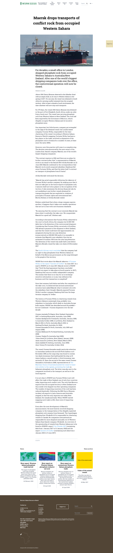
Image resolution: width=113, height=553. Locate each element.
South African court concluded (50, 250)
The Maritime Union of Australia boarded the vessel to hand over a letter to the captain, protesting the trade (55, 365)
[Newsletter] (80, 513)
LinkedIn (40, 514)
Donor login (76, 3)
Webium (36, 547)
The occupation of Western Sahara (42, 3)
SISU (25, 547)
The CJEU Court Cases (26, 520)
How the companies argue (27, 519)
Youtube (40, 511)
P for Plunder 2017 (59, 426)
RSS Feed (22, 527)
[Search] (84, 3)
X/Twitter (40, 508)
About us (58, 3)
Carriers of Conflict (47, 431)
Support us (109, 43)
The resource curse (52, 3)
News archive (88, 449)
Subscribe (90, 513)
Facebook (40, 512)
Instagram (40, 509)
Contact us (71, 3)
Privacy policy (24, 526)
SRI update (23, 522)
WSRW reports (24, 524)
